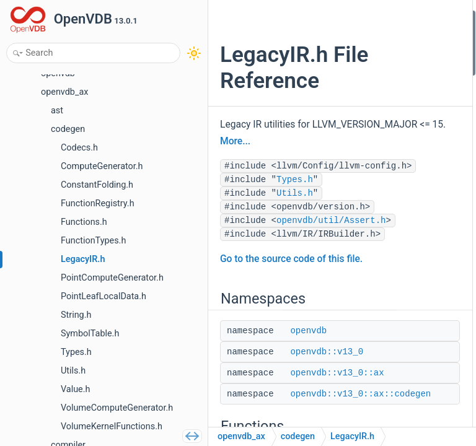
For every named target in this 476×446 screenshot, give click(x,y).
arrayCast (400, 200)
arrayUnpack (406, 233)
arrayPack (401, 283)
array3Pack (404, 266)
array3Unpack (408, 250)
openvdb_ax (241, 436)
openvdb (399, 34)
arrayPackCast (410, 316)
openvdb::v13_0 (412, 51)
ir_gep (394, 134)
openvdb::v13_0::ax (418, 67)
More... (251, 184)
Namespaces (397, 17)
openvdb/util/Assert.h (279, 318)
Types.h (294, 250)
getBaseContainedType (426, 183)
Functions (391, 100)
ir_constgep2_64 (413, 150)
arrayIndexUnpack (416, 217)
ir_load (395, 117)
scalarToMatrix (411, 333)
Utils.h (294, 263)
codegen (298, 436)
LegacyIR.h (352, 436)
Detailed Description (410, 349)
